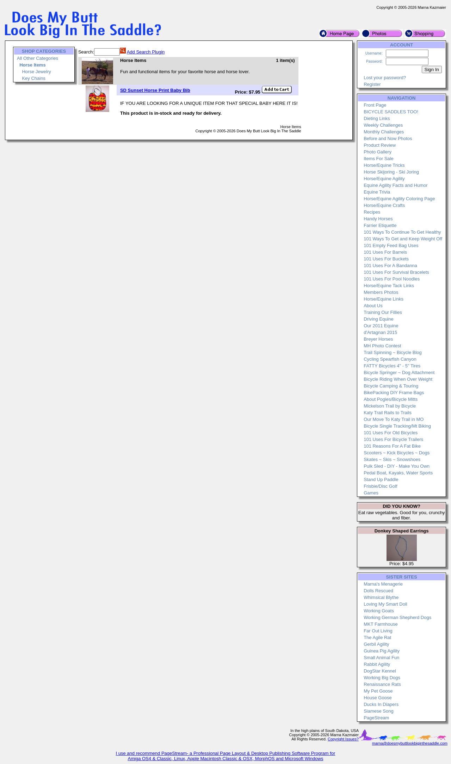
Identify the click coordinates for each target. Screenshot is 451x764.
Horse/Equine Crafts (384, 205)
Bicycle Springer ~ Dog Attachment (399, 372)
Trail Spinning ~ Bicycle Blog (393, 352)
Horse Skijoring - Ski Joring (391, 172)
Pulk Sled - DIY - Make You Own (397, 466)
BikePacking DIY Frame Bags (394, 392)
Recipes (372, 212)
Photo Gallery (377, 151)
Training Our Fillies (383, 312)
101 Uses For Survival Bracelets (396, 272)
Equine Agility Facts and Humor (395, 185)
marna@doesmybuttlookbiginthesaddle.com (409, 743)
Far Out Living (378, 630)
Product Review (380, 145)
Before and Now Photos (388, 138)
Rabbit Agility (377, 664)
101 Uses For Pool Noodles (392, 279)
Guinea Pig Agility (382, 650)
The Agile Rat (377, 637)
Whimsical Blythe (381, 597)
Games (371, 492)
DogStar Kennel (380, 671)
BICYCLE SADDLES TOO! (391, 111)
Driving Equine (379, 319)
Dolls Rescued (378, 590)
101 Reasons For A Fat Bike (392, 446)
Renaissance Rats (382, 684)
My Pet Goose (378, 691)
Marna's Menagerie (383, 584)
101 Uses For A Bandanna (390, 265)
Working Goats (379, 610)
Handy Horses (378, 218)
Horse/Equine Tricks (384, 165)
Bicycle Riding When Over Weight (398, 379)
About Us (373, 305)
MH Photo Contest (382, 345)
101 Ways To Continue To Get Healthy (402, 232)
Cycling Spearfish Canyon (390, 359)
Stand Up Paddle (381, 479)
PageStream (376, 717)
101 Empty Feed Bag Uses (391, 245)
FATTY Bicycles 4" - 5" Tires (392, 365)
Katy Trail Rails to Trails (388, 412)
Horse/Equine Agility (384, 178)
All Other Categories (37, 58)
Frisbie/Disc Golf (380, 486)
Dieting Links (377, 118)
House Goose (378, 697)
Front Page (375, 105)
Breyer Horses (378, 339)
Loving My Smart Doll (385, 604)
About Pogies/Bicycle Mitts (391, 399)
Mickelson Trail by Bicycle (390, 406)
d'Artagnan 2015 (380, 332)
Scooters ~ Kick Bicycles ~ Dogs (397, 452)
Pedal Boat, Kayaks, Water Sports (398, 472)
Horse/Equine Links (383, 299)
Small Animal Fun (381, 657)
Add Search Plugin (146, 52)
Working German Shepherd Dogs (397, 617)
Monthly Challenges (384, 131)
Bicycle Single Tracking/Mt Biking (397, 426)
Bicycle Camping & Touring (391, 386)
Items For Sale (379, 158)
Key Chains (33, 78)
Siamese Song (379, 711)
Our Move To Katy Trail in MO (394, 419)
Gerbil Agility (376, 644)
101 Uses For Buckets (386, 258)
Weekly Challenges (383, 125)
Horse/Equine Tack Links (389, 285)
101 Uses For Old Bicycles (391, 432)
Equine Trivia (377, 192)
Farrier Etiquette (380, 225)
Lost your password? (385, 77)
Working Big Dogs (382, 677)
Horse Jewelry (36, 71)
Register (372, 84)
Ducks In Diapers (381, 704)
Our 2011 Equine (381, 325)
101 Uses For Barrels (385, 252)
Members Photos (381, 292)
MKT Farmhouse (381, 624)
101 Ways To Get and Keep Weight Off (403, 238)
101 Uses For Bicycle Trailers (393, 439)
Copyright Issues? (343, 739)
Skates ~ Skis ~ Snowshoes (392, 459)
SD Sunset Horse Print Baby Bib (155, 90)
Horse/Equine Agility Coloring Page (399, 198)
